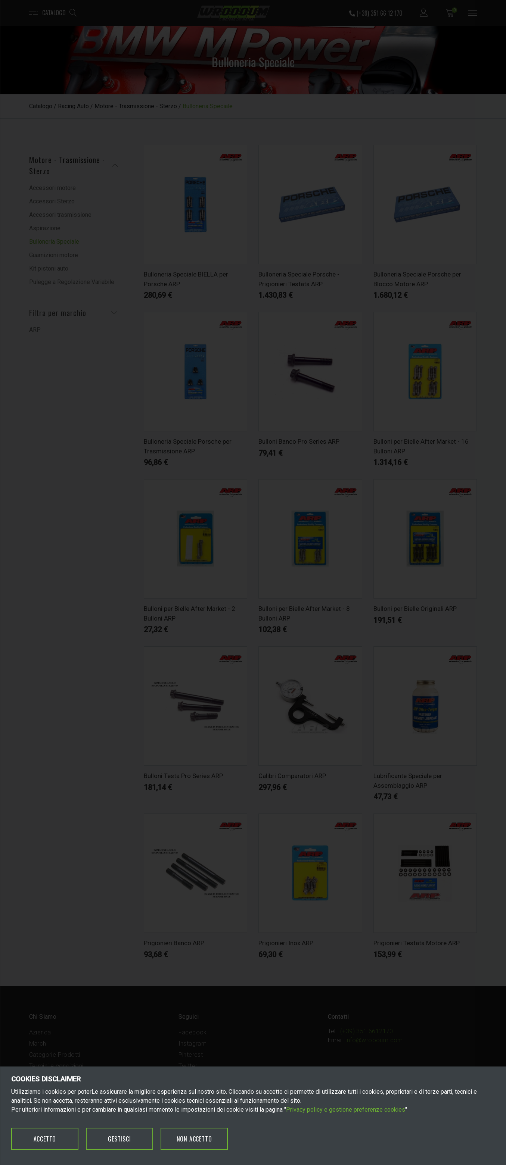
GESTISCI (119, 1138)
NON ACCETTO (194, 1138)
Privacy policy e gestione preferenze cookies (345, 1109)
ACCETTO (45, 1138)
